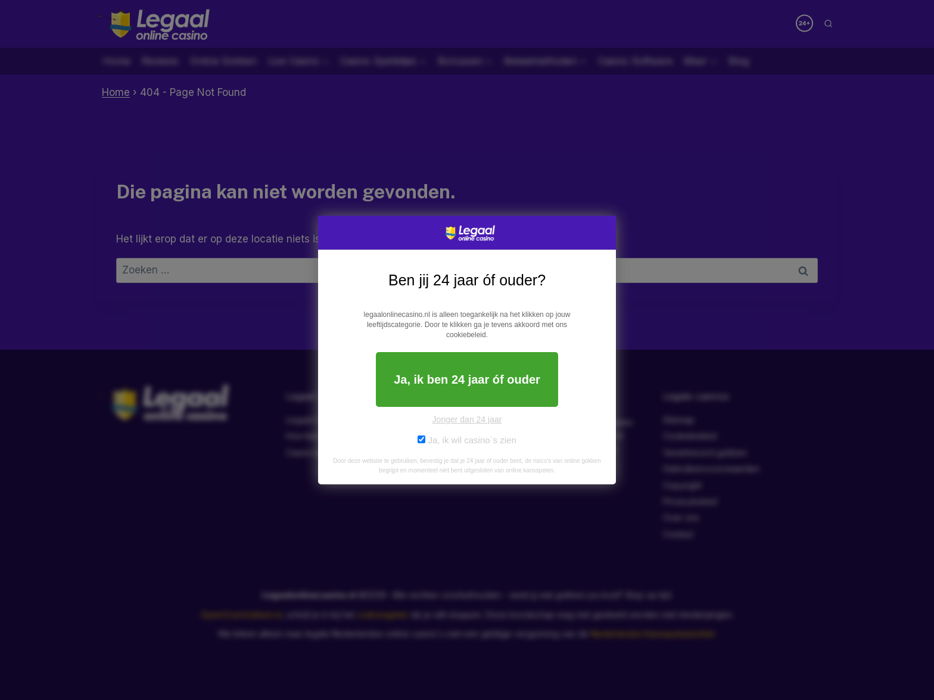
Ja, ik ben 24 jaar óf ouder (467, 379)
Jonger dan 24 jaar (467, 419)
